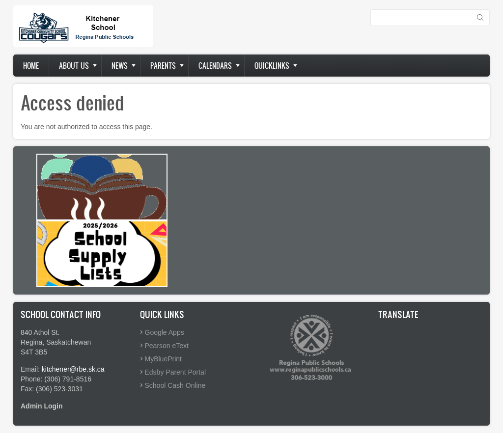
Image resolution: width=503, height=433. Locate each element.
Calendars (215, 65)
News (120, 65)
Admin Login (42, 406)
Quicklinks (271, 65)
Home (31, 65)
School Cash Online (175, 385)
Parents (163, 65)
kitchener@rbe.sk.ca (73, 369)
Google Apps (164, 332)
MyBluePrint (163, 359)
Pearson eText (167, 346)
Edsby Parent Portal (175, 372)
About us (74, 65)
